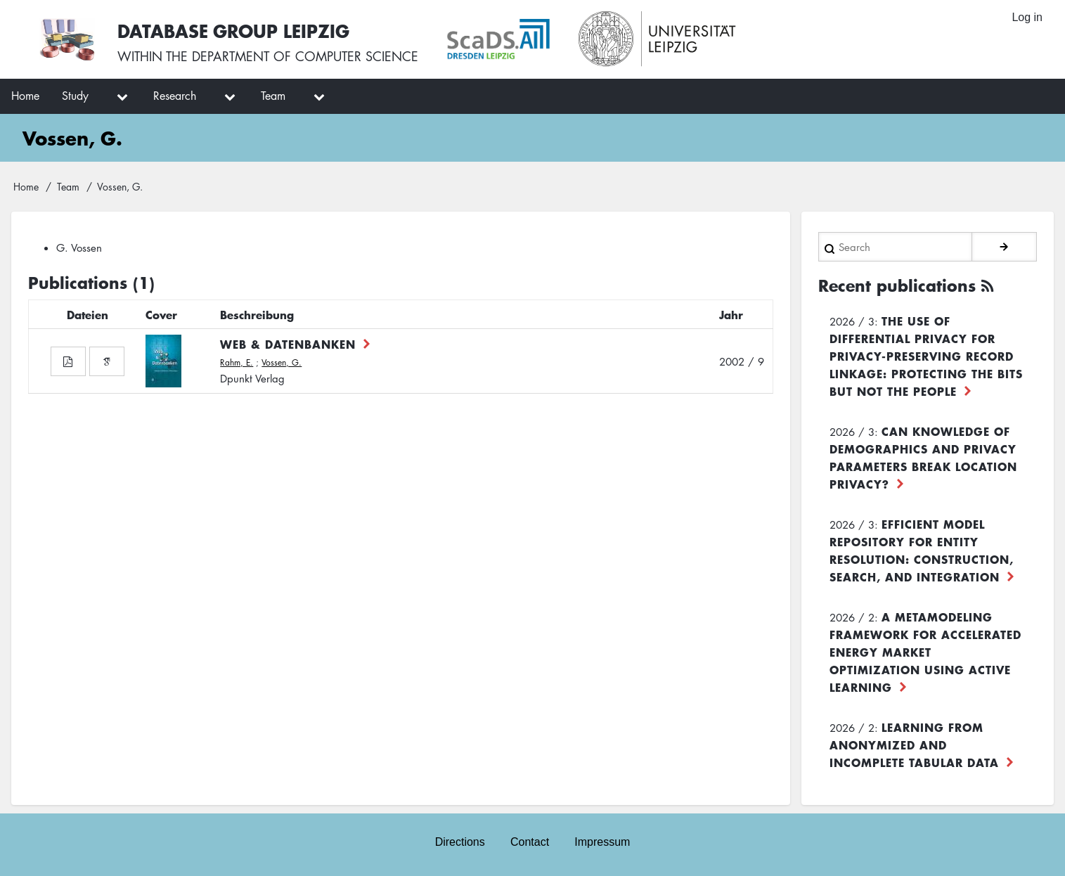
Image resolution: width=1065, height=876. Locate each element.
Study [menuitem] (75, 95)
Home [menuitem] (25, 95)
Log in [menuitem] (1027, 17)
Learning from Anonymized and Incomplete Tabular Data (914, 745)
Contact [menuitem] (529, 842)
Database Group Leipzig (233, 31)
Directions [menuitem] (460, 842)
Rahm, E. (236, 362)
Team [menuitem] (273, 95)
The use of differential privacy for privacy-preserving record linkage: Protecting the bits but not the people (926, 355)
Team (68, 186)
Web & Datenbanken (288, 343)
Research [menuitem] (174, 95)
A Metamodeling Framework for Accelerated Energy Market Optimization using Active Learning (925, 651)
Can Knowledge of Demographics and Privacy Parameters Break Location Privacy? (923, 457)
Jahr (731, 314)
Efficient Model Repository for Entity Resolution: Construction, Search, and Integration (922, 550)
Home (26, 186)
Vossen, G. (282, 362)
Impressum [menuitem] (602, 842)
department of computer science (305, 56)
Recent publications (897, 285)
